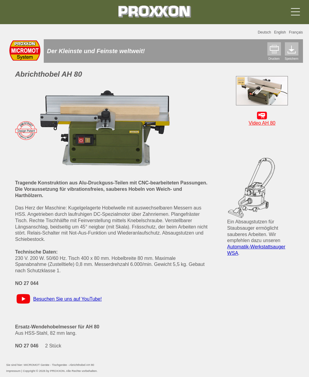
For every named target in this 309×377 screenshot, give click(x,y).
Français (296, 32)
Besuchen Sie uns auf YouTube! (67, 299)
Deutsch (264, 32)
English (280, 32)
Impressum (13, 370)
